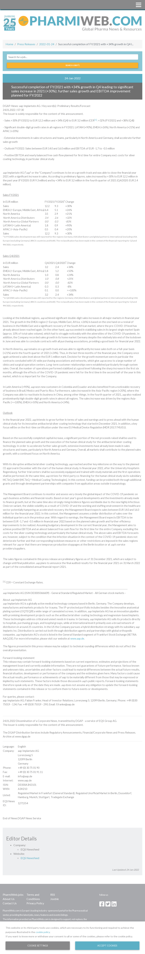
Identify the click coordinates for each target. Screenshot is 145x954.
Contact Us (10, 903)
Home (9, 44)
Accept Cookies (107, 945)
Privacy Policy (35, 903)
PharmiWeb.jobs (13, 894)
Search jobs (73, 65)
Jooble (54, 899)
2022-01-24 (46, 44)
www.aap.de (77, 638)
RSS (52, 894)
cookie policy (43, 932)
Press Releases (26, 44)
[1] (95, 120)
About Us (8, 899)
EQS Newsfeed (30, 858)
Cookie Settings (37, 945)
